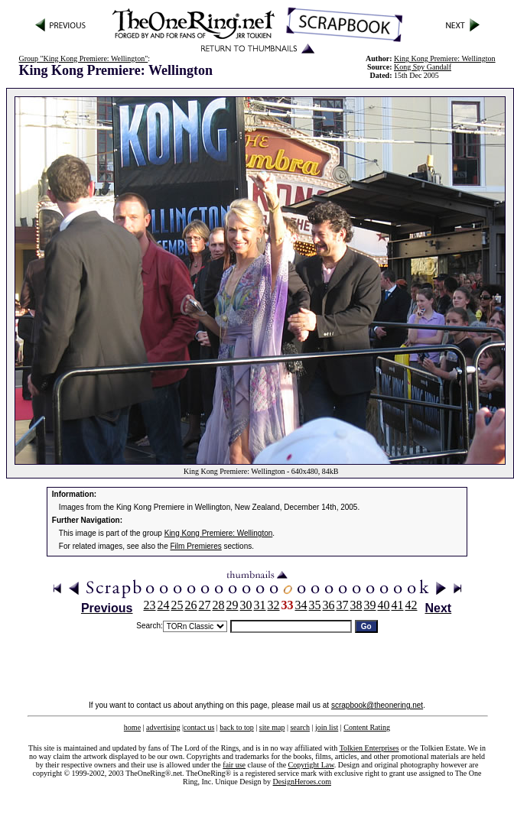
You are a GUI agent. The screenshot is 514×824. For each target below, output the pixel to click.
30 (246, 605)
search (300, 727)
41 (398, 605)
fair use (234, 765)
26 (191, 605)
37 (343, 605)
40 (384, 605)
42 (411, 605)
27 (205, 605)
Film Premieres (196, 546)
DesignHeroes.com (302, 781)
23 (150, 605)
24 (164, 605)
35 (315, 605)
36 (329, 605)
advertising (163, 727)
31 (260, 605)
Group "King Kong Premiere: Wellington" (83, 58)
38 (356, 605)
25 (177, 605)
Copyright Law (311, 765)
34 (301, 605)
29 (232, 605)
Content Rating (366, 727)
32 (274, 605)
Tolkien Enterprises (369, 748)
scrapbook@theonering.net (377, 705)
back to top (236, 727)
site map (272, 727)
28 (219, 605)
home (132, 727)
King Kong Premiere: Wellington (218, 533)
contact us (199, 727)
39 (370, 605)
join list (326, 727)
